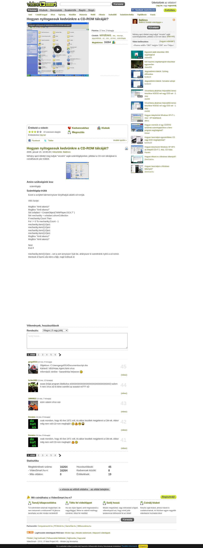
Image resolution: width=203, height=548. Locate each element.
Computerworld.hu (45, 526)
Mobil (93, 15)
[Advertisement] (109, 66)
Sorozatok (56, 10)
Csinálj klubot (152, 502)
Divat (53, 15)
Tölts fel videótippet (80, 502)
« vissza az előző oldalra (74, 489)
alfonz (147, 121)
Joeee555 (148, 57)
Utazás (152, 15)
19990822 (32, 399)
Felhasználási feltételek (56, 538)
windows (105, 35)
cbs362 (147, 99)
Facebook (36, 141)
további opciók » (120, 140)
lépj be (42, 135)
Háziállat (72, 15)
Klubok (43, 10)
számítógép (121, 38)
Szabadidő (113, 15)
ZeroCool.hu (149, 159)
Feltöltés (170, 10)
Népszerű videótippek (101, 533)
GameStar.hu (70, 526)
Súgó (91, 10)
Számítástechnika (127, 15)
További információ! (129, 546)
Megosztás (78, 132)
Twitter (51, 141)
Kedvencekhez (80, 128)
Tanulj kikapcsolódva (44, 502)
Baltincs (143, 20)
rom (107, 38)
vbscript (120, 36)
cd (103, 38)
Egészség (61, 15)
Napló (82, 10)
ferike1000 (32, 380)
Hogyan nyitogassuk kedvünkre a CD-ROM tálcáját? (68, 19)
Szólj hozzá (113, 502)
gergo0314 (32, 362)
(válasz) (124, 375)
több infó (170, 36)
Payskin (148, 152)
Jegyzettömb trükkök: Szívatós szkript (160, 81)
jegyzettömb (96, 38)
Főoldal (32, 10)
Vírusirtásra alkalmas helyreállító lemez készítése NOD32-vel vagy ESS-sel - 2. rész (160, 93)
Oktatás (102, 15)
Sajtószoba (71, 538)
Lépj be (159, 6)
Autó (30, 15)
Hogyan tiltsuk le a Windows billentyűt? (160, 157)
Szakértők (70, 10)
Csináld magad (41, 15)
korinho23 (148, 143)
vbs (114, 36)
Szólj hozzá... (77, 340)
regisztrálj (172, 6)
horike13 (148, 77)
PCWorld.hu (59, 526)
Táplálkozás (142, 15)
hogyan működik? (167, 41)
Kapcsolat (82, 538)
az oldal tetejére (100, 489)
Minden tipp (69, 533)
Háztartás (83, 15)
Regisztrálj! (168, 497)
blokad (147, 133)
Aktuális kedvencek (83, 533)
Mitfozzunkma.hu (84, 526)
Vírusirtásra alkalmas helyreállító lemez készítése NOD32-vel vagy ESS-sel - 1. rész (160, 106)
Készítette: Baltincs (62, 152)
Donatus (32, 417)
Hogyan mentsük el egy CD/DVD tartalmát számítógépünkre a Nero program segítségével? (158, 127)
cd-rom (112, 38)
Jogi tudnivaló (39, 538)
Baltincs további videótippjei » (151, 22)
